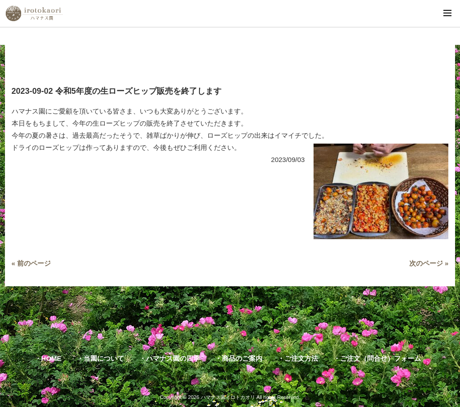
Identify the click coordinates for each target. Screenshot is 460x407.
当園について (104, 358)
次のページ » (429, 263)
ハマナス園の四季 (173, 358)
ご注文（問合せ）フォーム (380, 358)
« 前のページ (31, 263)
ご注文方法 (301, 358)
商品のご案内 (242, 358)
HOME (51, 358)
